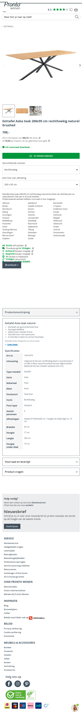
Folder (7, 613)
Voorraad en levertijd (17, 462)
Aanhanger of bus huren (15, 573)
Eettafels (8, 26)
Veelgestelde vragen (13, 546)
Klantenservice (39, 502)
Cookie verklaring (12, 632)
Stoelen (7, 654)
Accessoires (9, 669)
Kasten (7, 662)
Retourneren (10, 569)
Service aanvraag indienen (17, 565)
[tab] (41, 312)
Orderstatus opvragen (14, 561)
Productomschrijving (17, 312)
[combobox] (41, 17)
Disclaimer (9, 636)
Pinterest (26, 683)
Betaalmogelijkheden (14, 558)
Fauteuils (8, 651)
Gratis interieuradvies (14, 590)
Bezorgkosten (10, 554)
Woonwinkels (10, 586)
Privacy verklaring (13, 628)
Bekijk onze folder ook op (24, 617)
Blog (6, 605)
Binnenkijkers (10, 609)
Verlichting (9, 666)
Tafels (7, 658)
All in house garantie (14, 576)
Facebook (8, 683)
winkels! (29, 505)
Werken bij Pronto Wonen (16, 594)
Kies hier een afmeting (14, 177)
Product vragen (14, 471)
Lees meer (12, 344)
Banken (7, 647)
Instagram (17, 683)
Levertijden (9, 550)
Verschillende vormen (13, 163)
